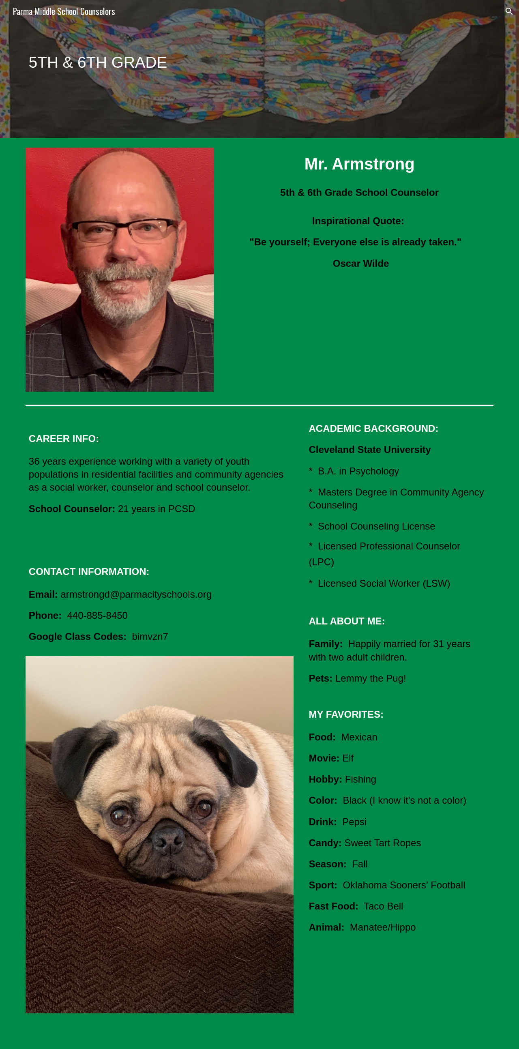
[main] (220, 69)
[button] (509, 11)
